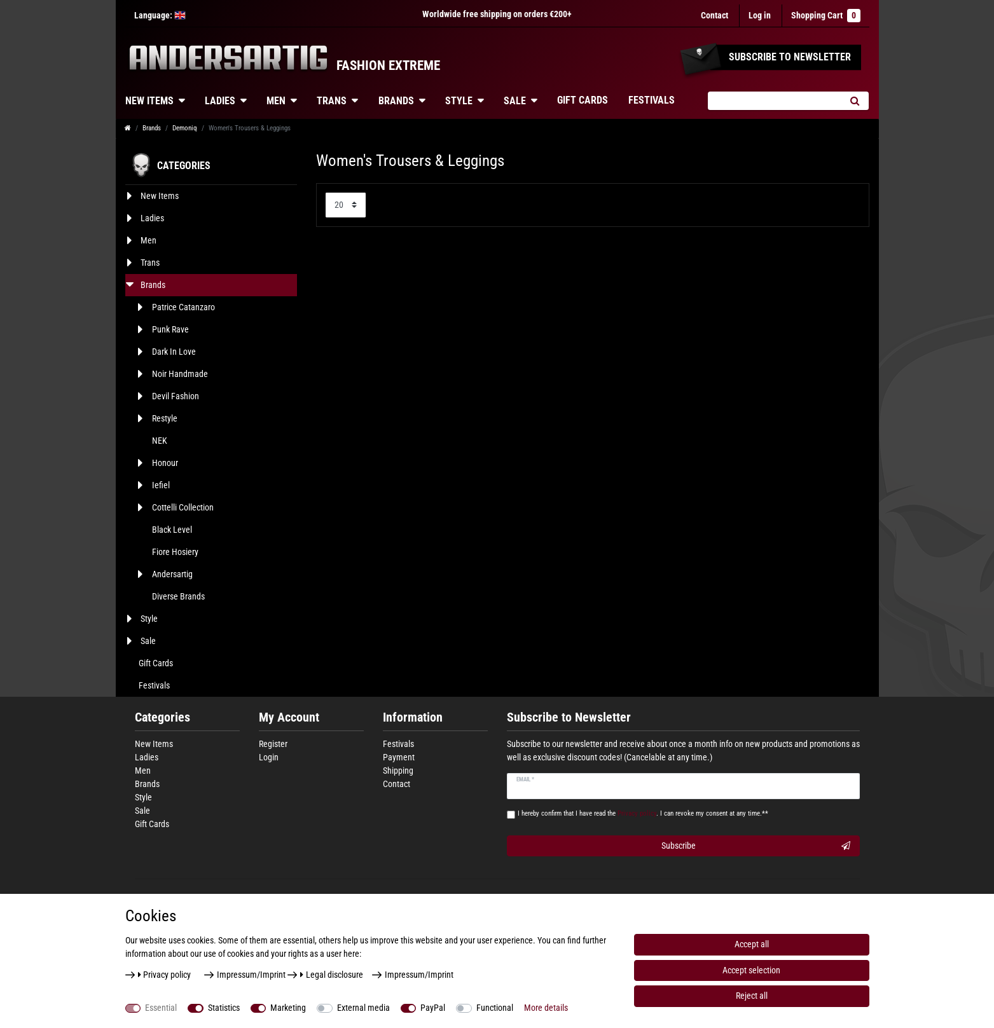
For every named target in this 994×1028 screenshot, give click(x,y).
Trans (332, 101)
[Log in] (760, 15)
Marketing (288, 1008)
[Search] (855, 101)
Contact (714, 15)
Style (459, 101)
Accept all (752, 944)
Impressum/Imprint (251, 975)
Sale (515, 101)
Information (413, 717)
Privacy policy (164, 975)
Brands (396, 101)
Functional (494, 1008)
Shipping (398, 770)
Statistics (224, 1008)
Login (269, 757)
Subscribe (755, 846)
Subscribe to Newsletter (569, 717)
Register (273, 744)
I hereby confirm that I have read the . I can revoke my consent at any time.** (643, 813)
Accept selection (751, 970)
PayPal (432, 1008)
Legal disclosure (331, 975)
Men (276, 101)
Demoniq (184, 128)
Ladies (220, 101)
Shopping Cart (825, 15)
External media (363, 1008)
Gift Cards (582, 100)
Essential (161, 1008)
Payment (399, 757)
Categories (162, 717)
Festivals (651, 100)
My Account (289, 717)
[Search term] (774, 101)
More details (546, 1008)
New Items (149, 101)
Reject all (752, 995)
